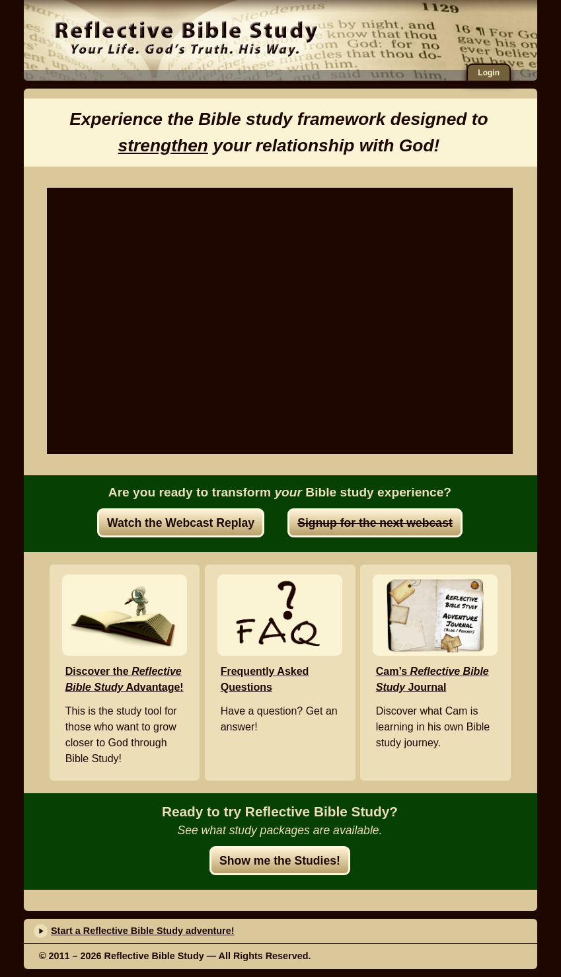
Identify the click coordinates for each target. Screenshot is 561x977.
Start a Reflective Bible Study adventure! (143, 930)
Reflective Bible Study (186, 36)
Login (489, 72)
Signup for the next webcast (375, 522)
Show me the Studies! (279, 860)
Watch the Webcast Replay (180, 522)
